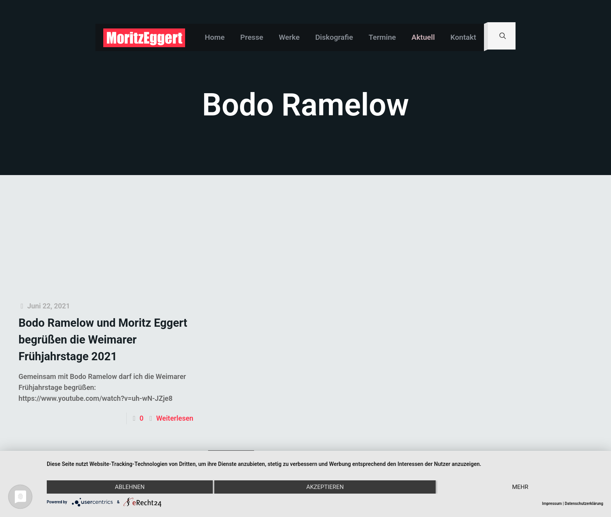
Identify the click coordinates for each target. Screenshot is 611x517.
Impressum (552, 503)
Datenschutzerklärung (584, 503)
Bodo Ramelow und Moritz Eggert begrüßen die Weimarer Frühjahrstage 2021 (102, 339)
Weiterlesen (174, 418)
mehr (520, 486)
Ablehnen (130, 486)
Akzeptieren (325, 486)
